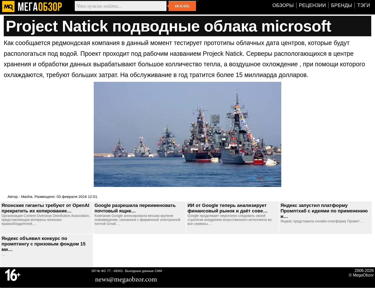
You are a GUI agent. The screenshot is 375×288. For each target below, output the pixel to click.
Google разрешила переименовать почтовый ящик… (135, 208)
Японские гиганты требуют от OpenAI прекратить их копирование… (45, 208)
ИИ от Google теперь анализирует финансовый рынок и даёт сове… (228, 208)
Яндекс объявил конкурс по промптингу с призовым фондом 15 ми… (44, 244)
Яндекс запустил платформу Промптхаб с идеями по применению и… (324, 211)
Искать (182, 6)
